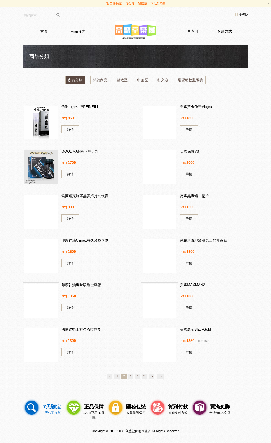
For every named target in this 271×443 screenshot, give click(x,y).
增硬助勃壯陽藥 (190, 80)
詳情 (70, 129)
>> (160, 376)
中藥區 (142, 80)
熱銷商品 (100, 80)
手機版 (243, 14)
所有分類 (75, 80)
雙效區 (122, 80)
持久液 (162, 80)
